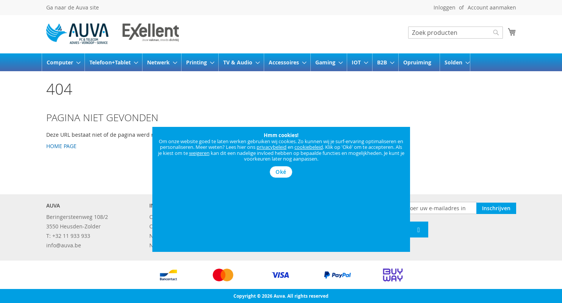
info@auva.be (63, 245)
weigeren (199, 153)
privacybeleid (271, 147)
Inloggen (445, 7)
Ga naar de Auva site (72, 7)
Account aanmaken (492, 7)
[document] (281, 155)
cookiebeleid (308, 147)
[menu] (281, 62)
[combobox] (455, 33)
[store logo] (112, 33)
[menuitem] (61, 62)
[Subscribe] (496, 207)
